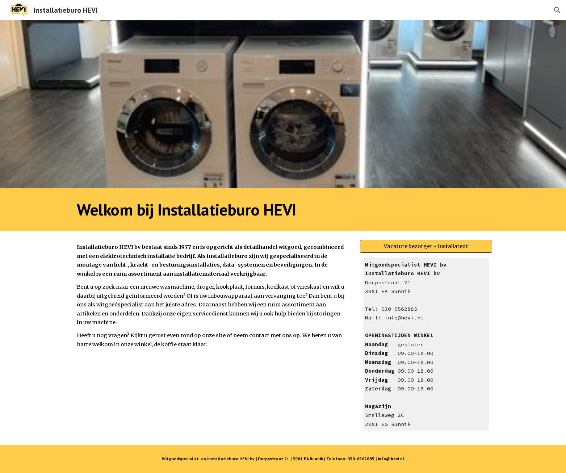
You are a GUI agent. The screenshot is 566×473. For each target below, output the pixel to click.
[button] (557, 10)
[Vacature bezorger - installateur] (426, 246)
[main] (283, 209)
